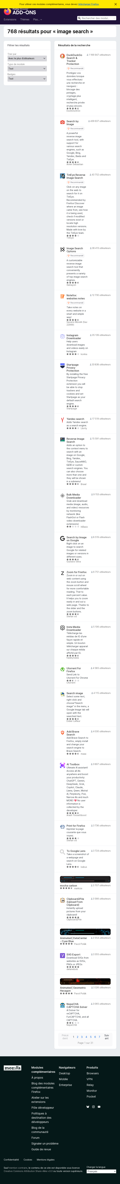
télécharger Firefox (88, 4)
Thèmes (24, 19)
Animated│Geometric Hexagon (73, 989)
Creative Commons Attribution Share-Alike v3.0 (28, 1171)
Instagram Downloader (74, 337)
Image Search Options (75, 250)
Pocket (91, 1096)
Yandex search (75, 418)
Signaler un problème (44, 1143)
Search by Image (73, 123)
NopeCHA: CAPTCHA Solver (77, 1006)
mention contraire (18, 1167)
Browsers (93, 1073)
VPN (89, 1079)
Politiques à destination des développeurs (41, 1118)
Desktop (64, 1073)
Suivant (106, 1036)
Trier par (12, 54)
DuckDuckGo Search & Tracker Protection (74, 60)
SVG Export (73, 954)
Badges (11, 74)
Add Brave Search (73, 733)
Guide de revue (41, 1149)
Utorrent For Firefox (74, 670)
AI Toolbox (73, 764)
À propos (37, 1077)
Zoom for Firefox (77, 572)
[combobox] (96, 18)
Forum (35, 1137)
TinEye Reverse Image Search (76, 176)
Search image (75, 693)
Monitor (92, 1090)
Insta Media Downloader (74, 628)
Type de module (16, 64)
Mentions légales (46, 1159)
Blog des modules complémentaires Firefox (43, 1087)
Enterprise (65, 1085)
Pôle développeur (42, 1107)
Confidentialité (11, 1159)
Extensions (10, 19)
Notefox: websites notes (76, 297)
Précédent (65, 1036)
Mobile (63, 1079)
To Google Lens (76, 851)
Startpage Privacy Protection (73, 367)
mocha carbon (68, 885)
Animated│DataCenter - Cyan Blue (73, 940)
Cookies (28, 1159)
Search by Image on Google (77, 539)
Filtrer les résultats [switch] (19, 45)
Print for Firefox (76, 825)
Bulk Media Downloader (74, 496)
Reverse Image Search (75, 440)
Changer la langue (96, 1167)
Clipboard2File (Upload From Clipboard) (75, 901)
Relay (90, 1085)
